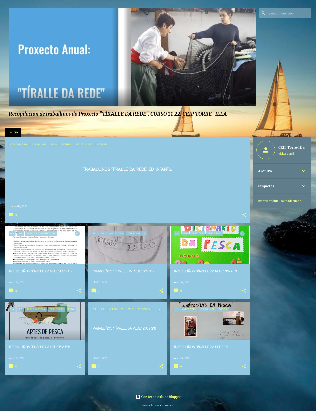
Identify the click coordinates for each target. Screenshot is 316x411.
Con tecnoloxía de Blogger (158, 397)
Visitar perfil (286, 153)
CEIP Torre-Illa (291, 147)
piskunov (169, 405)
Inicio (14, 132)
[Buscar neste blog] (289, 13)
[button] (244, 215)
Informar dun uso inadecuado (279, 201)
